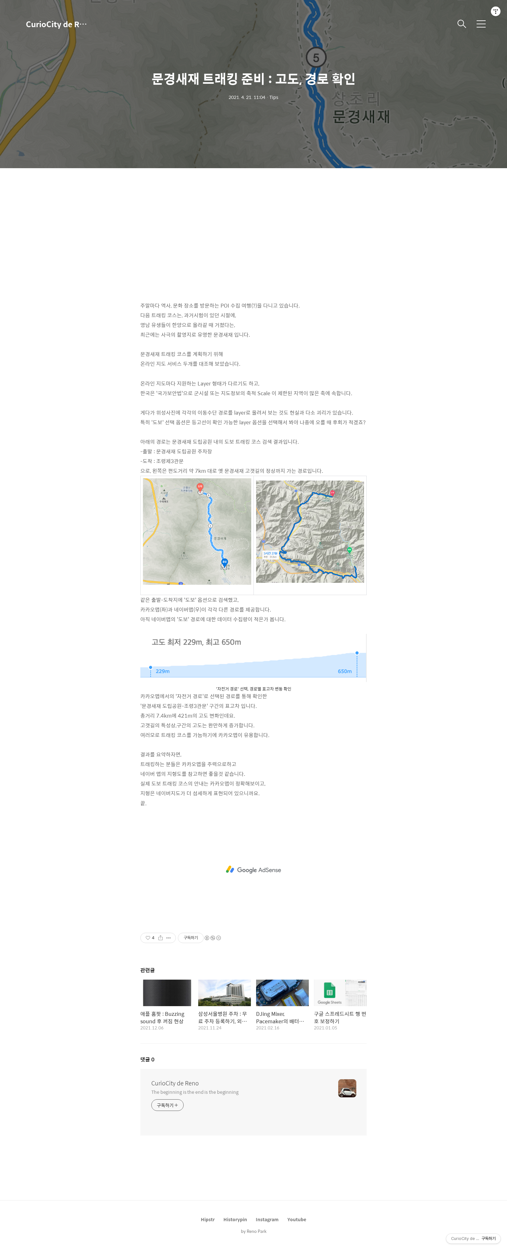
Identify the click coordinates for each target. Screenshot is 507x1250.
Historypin (235, 1219)
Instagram (267, 1219)
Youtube (296, 1219)
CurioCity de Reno (58, 24)
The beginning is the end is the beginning (195, 1091)
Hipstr (208, 1219)
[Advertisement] (253, 239)
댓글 (147, 1059)
